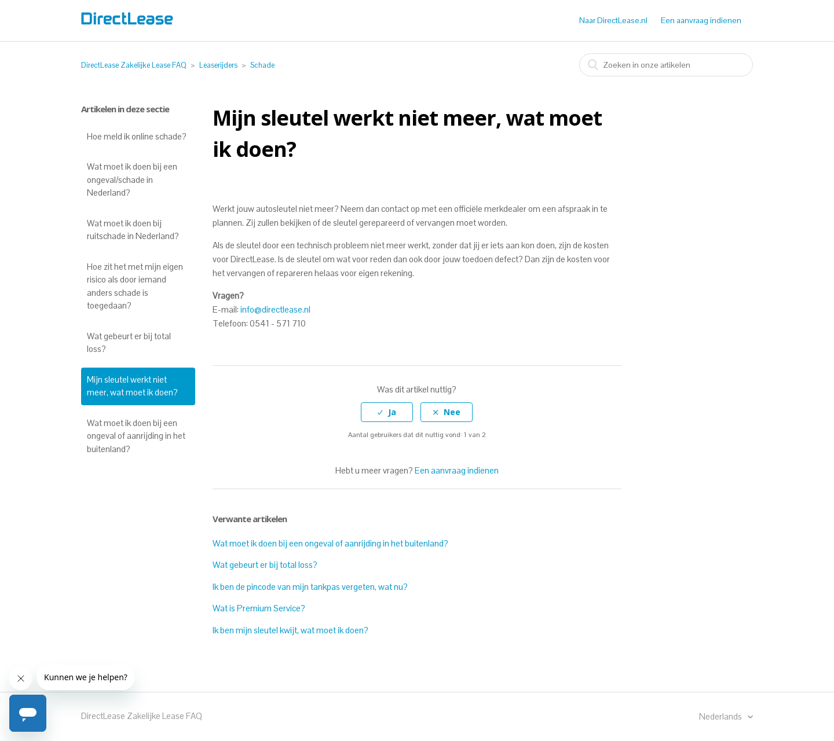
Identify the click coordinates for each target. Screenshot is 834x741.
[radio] (387, 412)
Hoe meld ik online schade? (136, 136)
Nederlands (721, 716)
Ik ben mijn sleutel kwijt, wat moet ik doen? (290, 630)
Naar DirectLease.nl (613, 20)
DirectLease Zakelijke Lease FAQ (133, 65)
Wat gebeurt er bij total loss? (129, 343)
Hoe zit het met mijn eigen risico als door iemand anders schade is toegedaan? (135, 286)
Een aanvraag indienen (701, 20)
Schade (262, 65)
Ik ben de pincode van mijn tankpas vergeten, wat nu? (310, 586)
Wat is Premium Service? (259, 608)
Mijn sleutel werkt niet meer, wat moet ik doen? (132, 386)
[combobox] (666, 64)
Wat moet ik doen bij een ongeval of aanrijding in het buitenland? (136, 435)
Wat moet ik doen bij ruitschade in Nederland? (133, 230)
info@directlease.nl (275, 309)
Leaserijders (218, 65)
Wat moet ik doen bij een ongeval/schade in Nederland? (132, 179)
